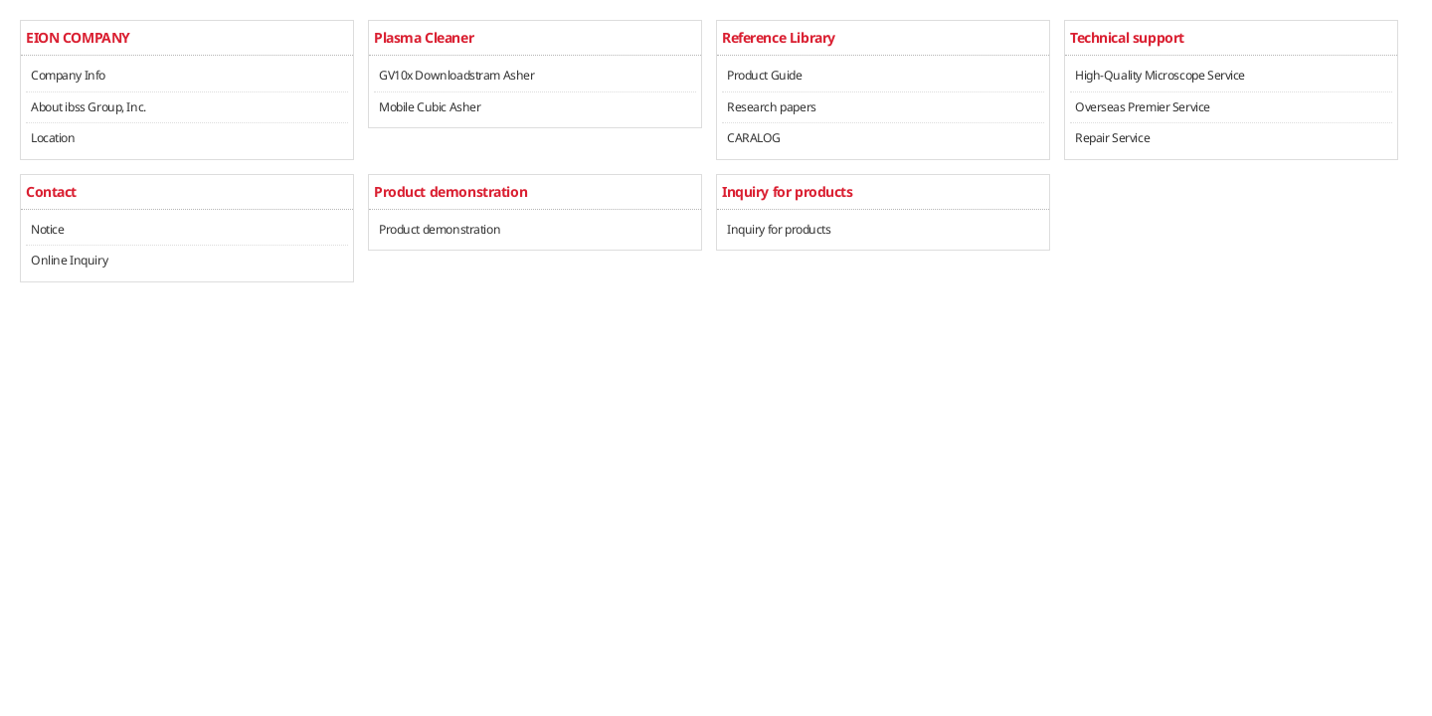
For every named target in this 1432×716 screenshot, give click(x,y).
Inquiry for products (779, 229)
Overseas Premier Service (1142, 106)
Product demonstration (439, 229)
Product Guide (765, 75)
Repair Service (1112, 137)
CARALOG (754, 137)
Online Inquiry (69, 260)
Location (53, 137)
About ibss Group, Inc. (88, 106)
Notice (47, 229)
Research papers (771, 106)
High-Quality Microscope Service (1160, 75)
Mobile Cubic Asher (429, 106)
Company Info (68, 75)
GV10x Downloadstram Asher (457, 75)
